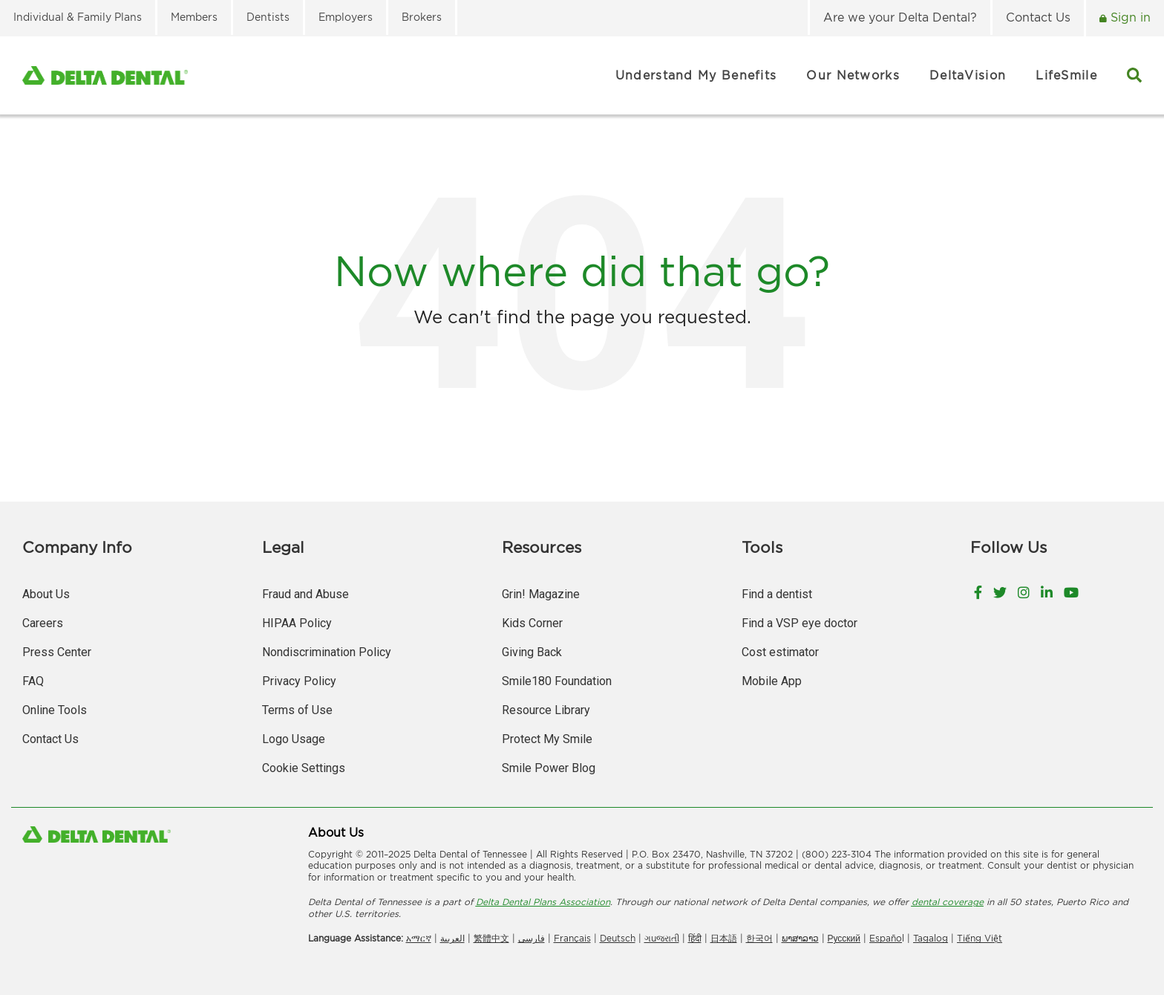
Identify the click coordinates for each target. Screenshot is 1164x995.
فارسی (531, 938)
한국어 (759, 938)
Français (572, 938)
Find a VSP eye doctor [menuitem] (799, 623)
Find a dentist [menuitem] (777, 594)
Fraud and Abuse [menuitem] (305, 594)
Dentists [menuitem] (268, 16)
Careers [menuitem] (42, 623)
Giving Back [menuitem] (532, 652)
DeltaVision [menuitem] (967, 75)
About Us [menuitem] (46, 594)
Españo (885, 938)
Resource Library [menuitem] (546, 710)
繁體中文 (491, 938)
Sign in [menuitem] (1129, 17)
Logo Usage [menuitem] (293, 739)
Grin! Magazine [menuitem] (541, 594)
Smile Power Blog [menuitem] (548, 768)
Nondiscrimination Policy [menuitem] (326, 652)
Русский (844, 938)
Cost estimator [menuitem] (780, 652)
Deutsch (617, 938)
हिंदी (695, 938)
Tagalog (930, 938)
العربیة (452, 938)
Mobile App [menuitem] (772, 681)
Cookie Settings (303, 768)
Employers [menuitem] (345, 16)
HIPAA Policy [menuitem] (297, 623)
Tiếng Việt (979, 938)
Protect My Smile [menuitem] (547, 739)
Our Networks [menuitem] (853, 75)
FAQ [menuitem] (33, 681)
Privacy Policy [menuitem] (299, 681)
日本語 (723, 938)
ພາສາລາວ (800, 938)
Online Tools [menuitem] (54, 710)
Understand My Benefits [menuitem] (696, 75)
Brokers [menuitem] (422, 16)
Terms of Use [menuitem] (297, 710)
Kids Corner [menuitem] (532, 623)
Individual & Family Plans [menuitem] (77, 16)
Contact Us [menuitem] (1038, 17)
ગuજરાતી (661, 938)
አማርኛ (418, 938)
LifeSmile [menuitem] (1066, 75)
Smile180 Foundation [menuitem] (557, 681)
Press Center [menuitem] (56, 652)
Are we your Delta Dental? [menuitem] (900, 17)
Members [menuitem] (194, 16)
